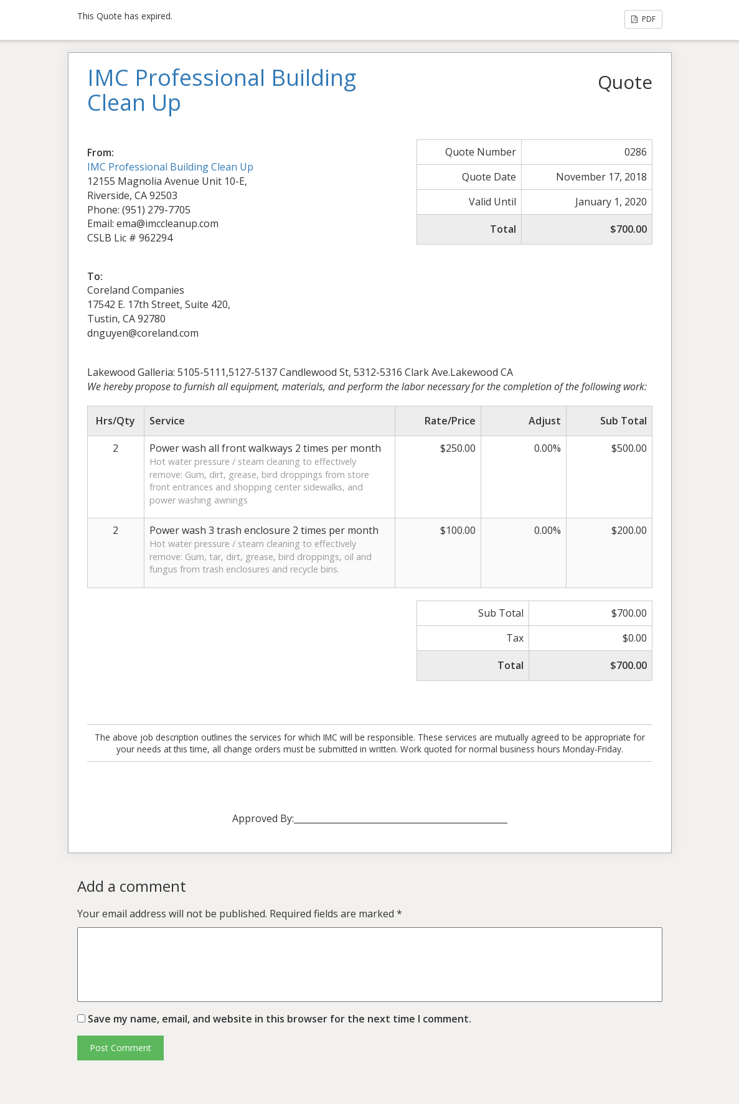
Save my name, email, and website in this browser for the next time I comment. (279, 1019)
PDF (643, 19)
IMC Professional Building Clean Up (170, 167)
